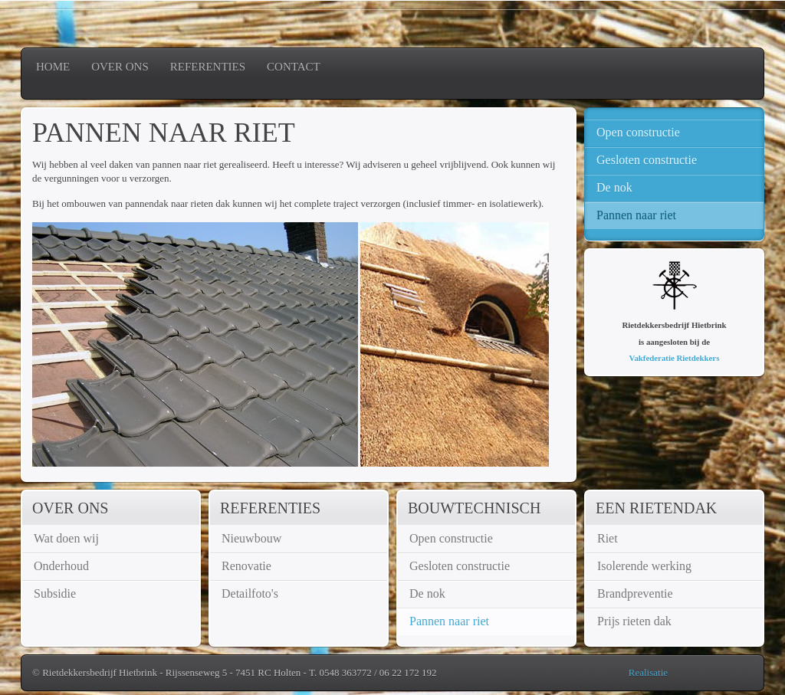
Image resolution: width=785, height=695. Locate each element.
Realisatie (648, 672)
